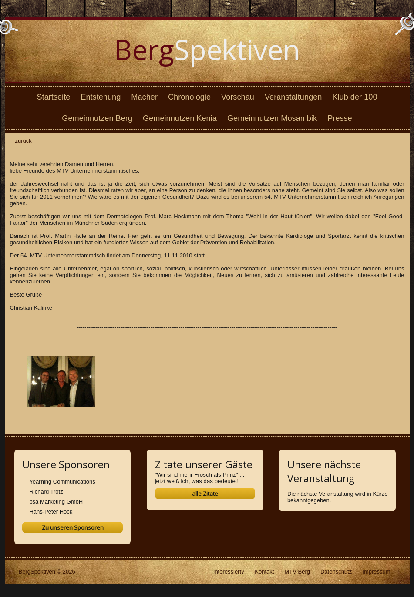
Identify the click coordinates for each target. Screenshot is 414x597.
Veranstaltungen (293, 97)
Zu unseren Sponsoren (73, 527)
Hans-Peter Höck (50, 511)
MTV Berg (297, 571)
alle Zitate (205, 493)
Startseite (53, 97)
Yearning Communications (62, 481)
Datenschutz (336, 571)
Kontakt (264, 571)
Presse (339, 118)
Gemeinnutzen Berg (97, 118)
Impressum (376, 571)
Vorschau (237, 97)
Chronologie (189, 97)
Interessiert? (229, 571)
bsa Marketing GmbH (56, 501)
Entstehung (101, 97)
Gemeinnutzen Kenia (180, 118)
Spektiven (207, 49)
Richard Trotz (46, 491)
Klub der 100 (354, 97)
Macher (144, 97)
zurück (23, 140)
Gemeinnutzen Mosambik (272, 118)
